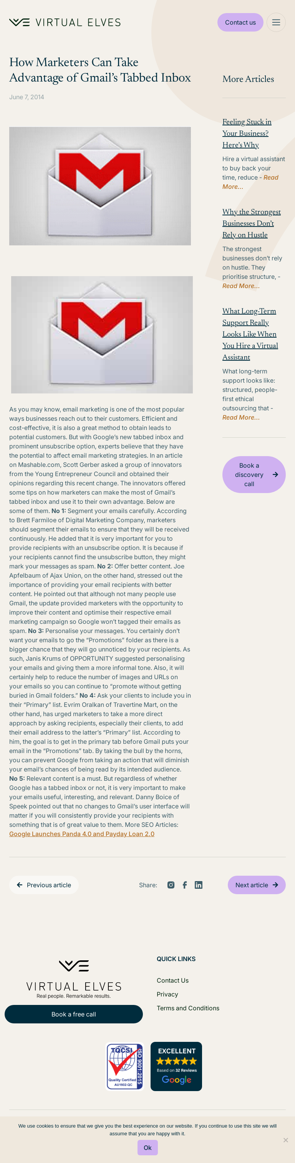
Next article (251, 885)
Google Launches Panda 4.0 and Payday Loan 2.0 (81, 834)
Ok (148, 1147)
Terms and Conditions (188, 1008)
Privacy (167, 994)
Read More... (241, 286)
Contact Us (173, 980)
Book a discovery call (249, 475)
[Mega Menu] (276, 22)
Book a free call (73, 1014)
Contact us (240, 22)
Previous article (49, 885)
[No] (285, 1140)
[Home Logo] (65, 22)
